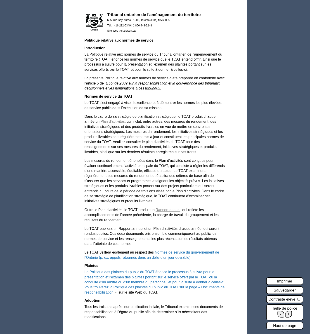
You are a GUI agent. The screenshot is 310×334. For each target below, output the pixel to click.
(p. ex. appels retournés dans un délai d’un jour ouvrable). (145, 257)
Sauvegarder (285, 290)
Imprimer (284, 281)
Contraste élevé (284, 299)
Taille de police (284, 308)
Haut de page (284, 326)
